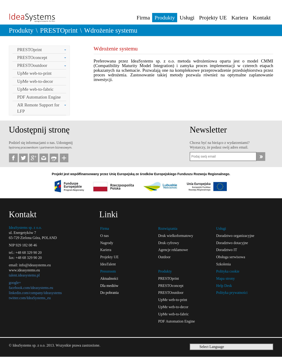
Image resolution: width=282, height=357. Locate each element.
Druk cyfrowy (168, 243)
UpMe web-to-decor (35, 81)
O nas (104, 236)
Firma (143, 18)
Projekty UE (213, 18)
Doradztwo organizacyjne (235, 236)
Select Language (211, 347)
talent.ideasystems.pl (24, 275)
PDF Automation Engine (39, 97)
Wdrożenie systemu (111, 30)
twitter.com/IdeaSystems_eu (30, 298)
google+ (15, 283)
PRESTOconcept (32, 57)
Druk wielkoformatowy (175, 236)
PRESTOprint (58, 30)
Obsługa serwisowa (230, 257)
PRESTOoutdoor (32, 65)
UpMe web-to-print (34, 73)
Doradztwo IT (226, 250)
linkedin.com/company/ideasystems (35, 293)
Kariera (239, 18)
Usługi (186, 18)
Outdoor (164, 257)
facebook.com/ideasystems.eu (31, 288)
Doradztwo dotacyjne (232, 243)
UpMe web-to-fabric (35, 89)
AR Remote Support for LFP (38, 108)
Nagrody (106, 243)
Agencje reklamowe (173, 250)
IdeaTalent (108, 264)
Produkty (164, 18)
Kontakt (262, 18)
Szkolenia (223, 264)
